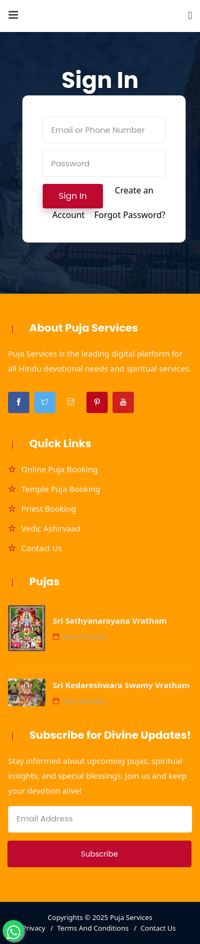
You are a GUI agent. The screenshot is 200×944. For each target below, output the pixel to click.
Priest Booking (48, 508)
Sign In (73, 196)
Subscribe (99, 854)
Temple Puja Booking (60, 488)
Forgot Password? (129, 215)
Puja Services (131, 917)
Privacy (33, 928)
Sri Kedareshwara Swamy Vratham (121, 685)
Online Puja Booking (59, 469)
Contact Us (41, 548)
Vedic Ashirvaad (51, 528)
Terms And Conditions (93, 928)
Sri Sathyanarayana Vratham (110, 620)
